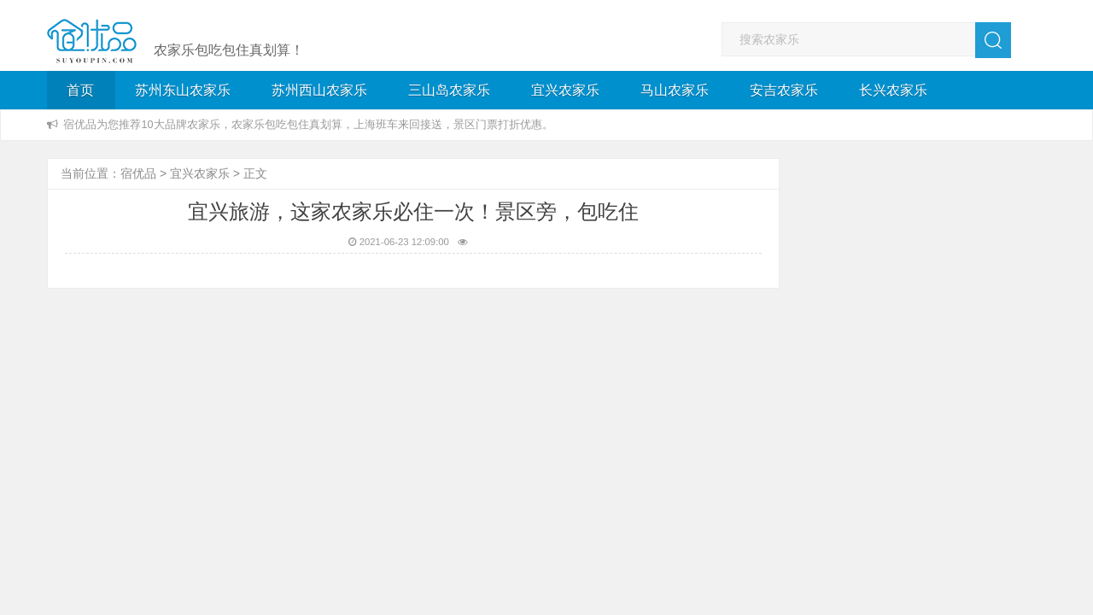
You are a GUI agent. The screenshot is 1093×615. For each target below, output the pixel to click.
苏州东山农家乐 (183, 90)
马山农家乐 (674, 90)
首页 (80, 90)
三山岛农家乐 (449, 90)
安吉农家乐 (784, 90)
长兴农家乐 (893, 90)
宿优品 (138, 173)
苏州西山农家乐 (319, 90)
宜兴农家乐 (565, 90)
